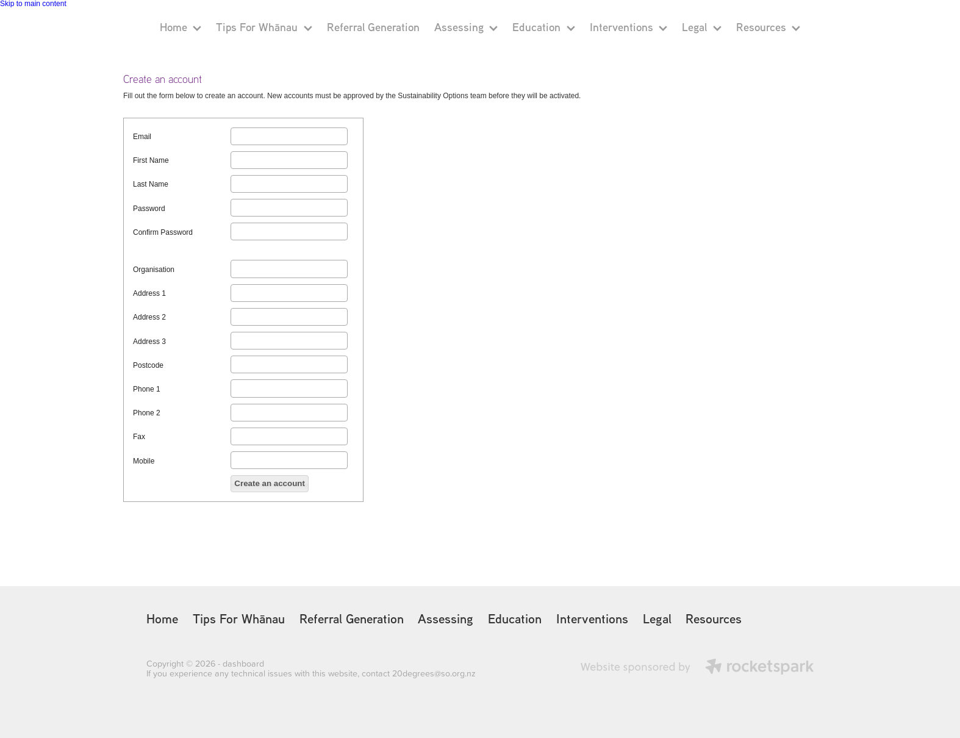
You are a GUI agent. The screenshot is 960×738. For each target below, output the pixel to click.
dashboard (243, 663)
